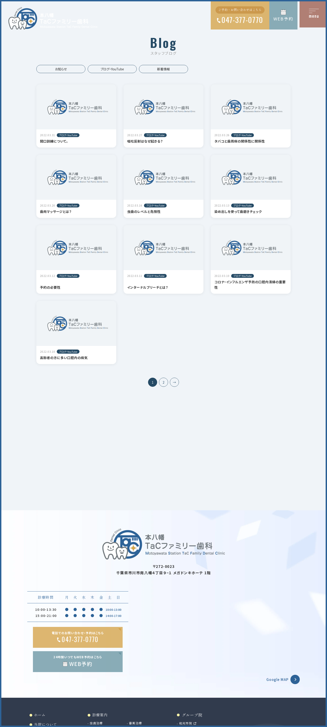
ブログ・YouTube (112, 69)
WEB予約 (283, 18)
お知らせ (61, 69)
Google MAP (275, 680)
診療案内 (103, 716)
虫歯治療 (100, 724)
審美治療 (141, 724)
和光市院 (194, 724)
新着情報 (163, 69)
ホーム (41, 716)
